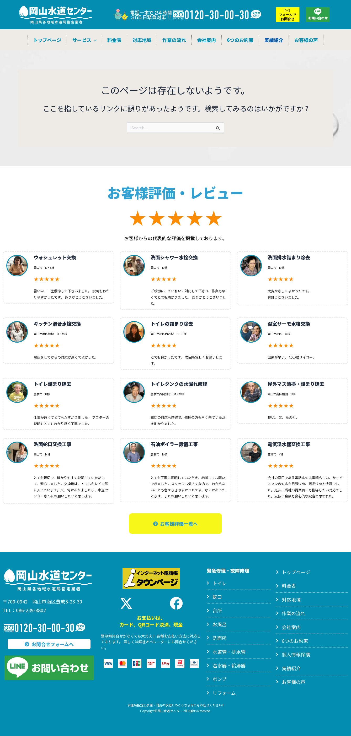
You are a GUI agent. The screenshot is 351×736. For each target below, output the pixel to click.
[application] (94, 40)
